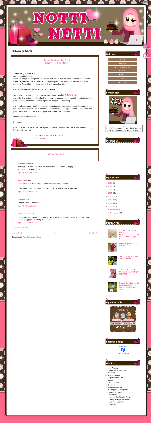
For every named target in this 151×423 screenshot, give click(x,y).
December (114, 211)
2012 (110, 204)
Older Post (93, 233)
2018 (110, 184)
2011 (110, 208)
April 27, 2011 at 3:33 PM (27, 206)
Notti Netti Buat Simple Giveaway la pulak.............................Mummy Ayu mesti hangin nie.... (129, 236)
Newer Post (17, 233)
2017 (110, 187)
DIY (122, 78)
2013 (110, 201)
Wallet (44, 138)
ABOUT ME (122, 63)
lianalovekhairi (24, 214)
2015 (110, 194)
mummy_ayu (23, 164)
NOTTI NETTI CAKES (122, 67)
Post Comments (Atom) (32, 237)
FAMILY (122, 75)
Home (55, 233)
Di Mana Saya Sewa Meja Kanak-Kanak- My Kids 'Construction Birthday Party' (129, 287)
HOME (122, 60)
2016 (110, 191)
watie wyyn (22, 180)
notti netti (22, 199)
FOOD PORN (122, 82)
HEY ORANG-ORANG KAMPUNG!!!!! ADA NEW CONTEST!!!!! (128, 273)
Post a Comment (21, 228)
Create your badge (123, 355)
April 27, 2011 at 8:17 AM (27, 173)
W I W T (122, 71)
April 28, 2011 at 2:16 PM (27, 223)
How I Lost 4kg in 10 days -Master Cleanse (129, 259)
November (114, 214)
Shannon (72, 95)
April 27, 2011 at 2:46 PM (27, 192)
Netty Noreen (123, 347)
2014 (110, 198)
